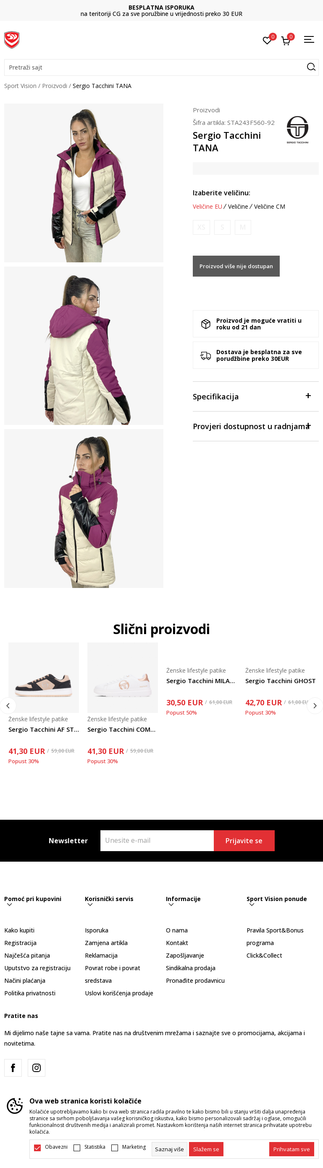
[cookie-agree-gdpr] (206, 1149)
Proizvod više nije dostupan (236, 266)
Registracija (20, 943)
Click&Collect (264, 955)
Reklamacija (101, 955)
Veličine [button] (238, 206)
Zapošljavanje (185, 955)
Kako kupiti (19, 930)
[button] (161, 67)
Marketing (134, 1147)
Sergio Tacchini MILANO (201, 680)
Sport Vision (20, 86)
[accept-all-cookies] (291, 1149)
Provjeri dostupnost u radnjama (251, 425)
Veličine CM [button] (269, 206)
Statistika (94, 1147)
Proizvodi (54, 86)
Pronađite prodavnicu (195, 980)
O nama (177, 930)
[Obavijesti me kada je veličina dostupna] (201, 227)
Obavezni (56, 1147)
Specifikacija (251, 395)
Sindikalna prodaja (190, 968)
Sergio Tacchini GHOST (280, 680)
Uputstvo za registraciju (37, 968)
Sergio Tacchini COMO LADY (122, 729)
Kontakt (177, 943)
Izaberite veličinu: (221, 193)
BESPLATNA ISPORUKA (161, 7)
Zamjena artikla (106, 943)
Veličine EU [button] (207, 206)
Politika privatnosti (29, 993)
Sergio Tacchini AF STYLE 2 (43, 729)
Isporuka (96, 930)
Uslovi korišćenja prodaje (119, 993)
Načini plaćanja (24, 980)
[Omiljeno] (267, 40)
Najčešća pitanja (27, 955)
